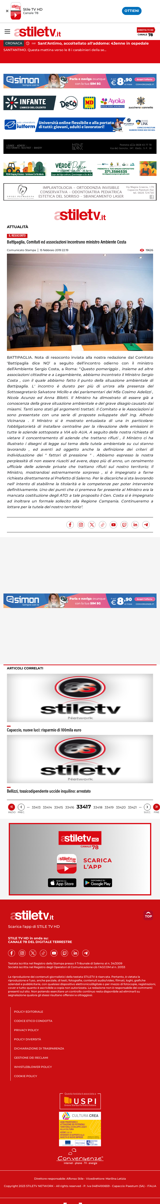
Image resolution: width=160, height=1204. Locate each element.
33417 (84, 807)
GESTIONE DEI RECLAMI (31, 1057)
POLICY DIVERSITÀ (27, 1039)
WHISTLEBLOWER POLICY (33, 1067)
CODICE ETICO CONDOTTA (33, 1021)
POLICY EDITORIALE (28, 1011)
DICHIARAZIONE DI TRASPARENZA (39, 1048)
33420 (121, 807)
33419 (109, 807)
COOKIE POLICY (25, 1076)
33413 (36, 807)
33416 (69, 807)
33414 (47, 807)
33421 (132, 807)
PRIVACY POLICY (26, 1030)
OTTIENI (131, 11)
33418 (97, 807)
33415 (58, 807)
